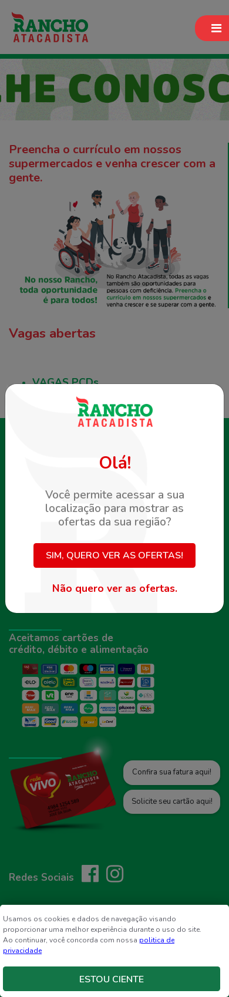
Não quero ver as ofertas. (114, 588)
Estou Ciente (111, 979)
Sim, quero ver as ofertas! (114, 555)
